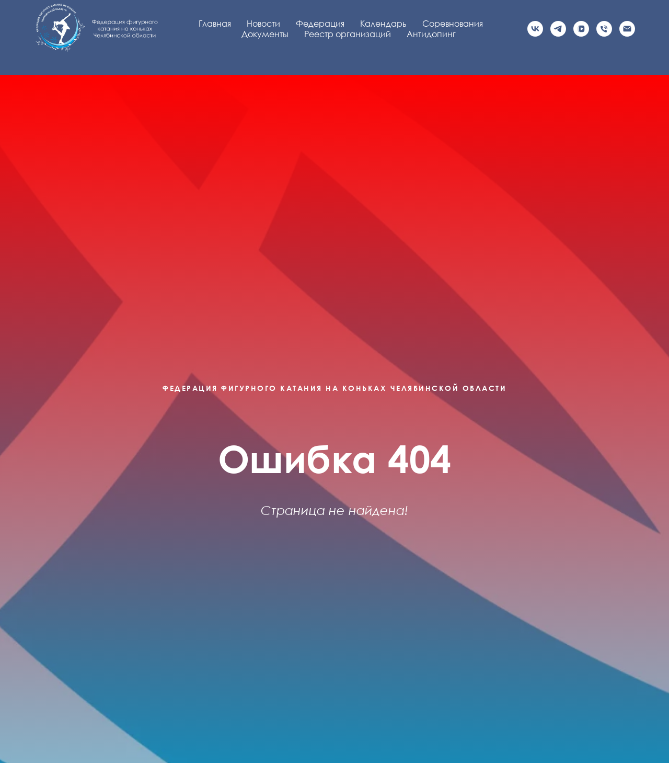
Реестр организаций (347, 34)
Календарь (383, 23)
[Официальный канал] (558, 29)
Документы (265, 34)
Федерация (320, 23)
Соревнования (452, 23)
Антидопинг (431, 34)
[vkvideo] (581, 29)
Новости (263, 23)
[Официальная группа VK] (535, 29)
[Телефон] (604, 29)
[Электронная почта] (627, 29)
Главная (215, 23)
